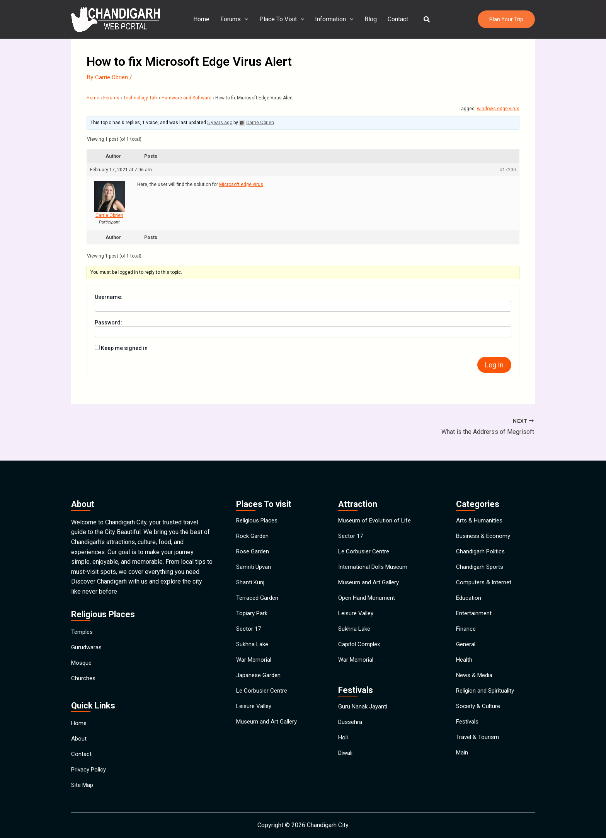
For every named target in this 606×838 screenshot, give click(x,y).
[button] (422, 19)
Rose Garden (253, 536)
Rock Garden (253, 518)
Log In (494, 364)
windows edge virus (498, 108)
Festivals (468, 732)
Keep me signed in (124, 348)
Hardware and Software (186, 98)
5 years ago (219, 122)
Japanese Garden (259, 679)
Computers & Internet (485, 572)
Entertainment (474, 607)
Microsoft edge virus (241, 184)
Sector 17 (249, 625)
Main (462, 767)
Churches (83, 665)
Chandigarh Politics (482, 536)
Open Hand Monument (368, 590)
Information (334, 19)
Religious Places (259, 501)
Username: (109, 297)
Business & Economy (484, 518)
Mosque (82, 647)
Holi (343, 745)
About (79, 730)
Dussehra (351, 727)
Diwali (346, 763)
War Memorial (255, 661)
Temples (83, 612)
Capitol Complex (360, 643)
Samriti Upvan (254, 554)
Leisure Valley (255, 714)
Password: (108, 322)
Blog (369, 19)
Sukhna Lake (253, 643)
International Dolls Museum (375, 554)
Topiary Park (253, 607)
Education (469, 590)
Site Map (83, 783)
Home (206, 19)
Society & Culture (479, 714)
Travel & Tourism (478, 750)
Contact (395, 19)
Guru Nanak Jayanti (363, 709)
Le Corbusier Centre (263, 696)
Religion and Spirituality (487, 696)
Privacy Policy (90, 766)
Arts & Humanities (480, 501)
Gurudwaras (87, 629)
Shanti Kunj (251, 572)
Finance (466, 625)
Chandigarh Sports (481, 554)
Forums (237, 19)
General (466, 643)
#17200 (508, 169)
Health (464, 661)
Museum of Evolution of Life (376, 501)
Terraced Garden (258, 590)
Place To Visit (283, 19)
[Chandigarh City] (115, 18)
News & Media (476, 679)
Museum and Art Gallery (268, 732)
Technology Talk (140, 98)
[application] (248, 19)
